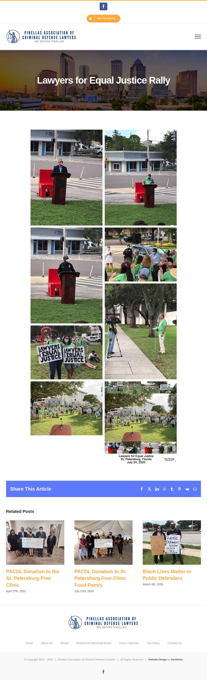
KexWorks (177, 659)
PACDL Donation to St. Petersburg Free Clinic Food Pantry (100, 578)
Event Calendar (129, 643)
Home (29, 643)
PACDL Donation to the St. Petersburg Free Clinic (32, 578)
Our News (153, 643)
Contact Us (175, 643)
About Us (47, 643)
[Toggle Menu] (198, 36)
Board (64, 643)
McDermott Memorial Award (93, 643)
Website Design (157, 659)
